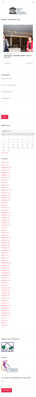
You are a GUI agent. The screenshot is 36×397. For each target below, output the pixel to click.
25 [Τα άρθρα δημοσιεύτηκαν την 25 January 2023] (13, 147)
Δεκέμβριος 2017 (5, 308)
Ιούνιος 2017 (4, 320)
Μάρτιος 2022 (5, 260)
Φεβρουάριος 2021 (6, 275)
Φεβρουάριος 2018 (6, 305)
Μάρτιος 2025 (5, 187)
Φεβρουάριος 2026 (6, 167)
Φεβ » (6, 152)
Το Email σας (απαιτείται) (18, 86)
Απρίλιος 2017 (5, 325)
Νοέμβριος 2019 (5, 293)
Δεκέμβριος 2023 (5, 217)
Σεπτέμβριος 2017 (6, 313)
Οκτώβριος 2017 (5, 310)
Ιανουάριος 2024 (5, 215)
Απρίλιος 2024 (5, 207)
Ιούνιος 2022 (4, 252)
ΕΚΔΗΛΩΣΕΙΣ (7, 63)
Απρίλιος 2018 (5, 303)
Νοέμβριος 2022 (5, 245)
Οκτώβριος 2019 (5, 295)
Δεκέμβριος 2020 (5, 280)
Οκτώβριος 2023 (5, 222)
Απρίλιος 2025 (5, 185)
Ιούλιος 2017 (4, 318)
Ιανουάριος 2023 (5, 240)
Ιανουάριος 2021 (5, 278)
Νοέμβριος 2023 (5, 220)
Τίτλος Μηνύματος (18, 93)
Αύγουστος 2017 (5, 315)
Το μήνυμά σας (18, 106)
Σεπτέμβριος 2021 (6, 273)
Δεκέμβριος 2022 (5, 242)
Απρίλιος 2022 (5, 257)
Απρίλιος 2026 (5, 162)
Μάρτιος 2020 (5, 285)
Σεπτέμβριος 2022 (6, 250)
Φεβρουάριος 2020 (6, 288)
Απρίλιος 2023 (5, 232)
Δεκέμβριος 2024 (5, 195)
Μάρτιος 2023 (5, 235)
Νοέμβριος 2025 (5, 175)
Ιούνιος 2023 (4, 227)
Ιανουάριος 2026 (5, 170)
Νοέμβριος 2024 (5, 197)
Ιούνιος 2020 (4, 283)
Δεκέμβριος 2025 (5, 172)
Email (3, 381)
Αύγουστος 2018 (5, 298)
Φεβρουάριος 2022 (6, 262)
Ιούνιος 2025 (4, 180)
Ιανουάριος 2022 (5, 265)
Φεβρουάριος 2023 (6, 237)
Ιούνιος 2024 (4, 202)
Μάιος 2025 (4, 182)
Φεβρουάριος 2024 (6, 212)
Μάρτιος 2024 (5, 210)
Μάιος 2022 (4, 255)
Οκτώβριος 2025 (5, 177)
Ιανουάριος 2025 (5, 192)
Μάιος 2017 (4, 323)
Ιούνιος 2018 (4, 300)
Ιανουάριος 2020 (5, 290)
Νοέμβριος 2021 (5, 270)
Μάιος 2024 (4, 205)
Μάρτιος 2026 (5, 165)
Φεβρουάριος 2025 (6, 190)
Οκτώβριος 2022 (5, 247)
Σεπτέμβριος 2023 (6, 225)
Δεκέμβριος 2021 (5, 267)
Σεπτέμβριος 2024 (6, 200)
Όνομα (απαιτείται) (18, 80)
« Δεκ (2, 152)
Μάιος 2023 (4, 230)
